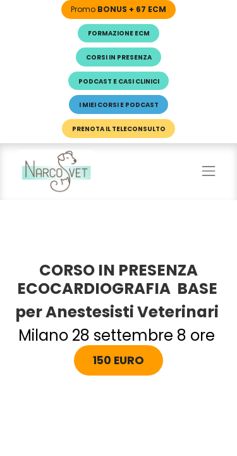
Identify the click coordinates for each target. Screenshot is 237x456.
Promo (118, 9)
